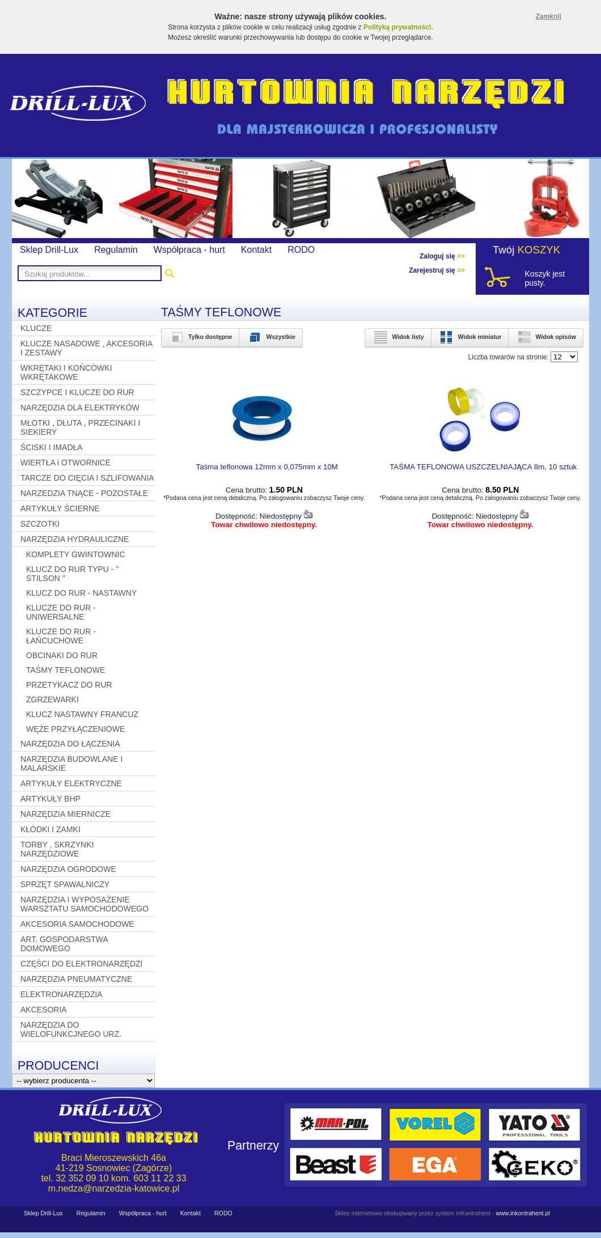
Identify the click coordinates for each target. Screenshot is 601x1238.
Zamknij (548, 16)
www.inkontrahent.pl (522, 1213)
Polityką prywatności (397, 27)
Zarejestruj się (437, 270)
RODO (301, 250)
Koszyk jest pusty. (544, 278)
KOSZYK (539, 250)
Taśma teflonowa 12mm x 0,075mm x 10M (267, 467)
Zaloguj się (442, 256)
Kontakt (256, 250)
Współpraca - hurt (189, 250)
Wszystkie (270, 337)
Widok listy (398, 337)
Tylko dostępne (200, 337)
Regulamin (115, 250)
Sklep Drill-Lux (49, 250)
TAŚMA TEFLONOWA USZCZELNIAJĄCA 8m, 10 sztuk (483, 467)
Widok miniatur (470, 337)
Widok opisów (545, 337)
